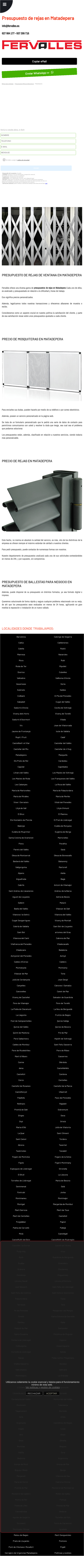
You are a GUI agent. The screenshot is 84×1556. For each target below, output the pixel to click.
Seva (63, 1115)
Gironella (63, 1168)
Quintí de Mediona (21, 1032)
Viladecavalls (63, 944)
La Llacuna (63, 1174)
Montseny (62, 967)
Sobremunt (63, 1109)
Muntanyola (21, 967)
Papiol (63, 1222)
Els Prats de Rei (21, 761)
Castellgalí (63, 1233)
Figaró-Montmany (63, 1162)
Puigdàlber (21, 1222)
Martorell (63, 867)
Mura (21, 660)
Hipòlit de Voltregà (62, 1038)
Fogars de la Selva (63, 1157)
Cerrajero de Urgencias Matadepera (21, 1553)
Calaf (63, 737)
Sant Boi (21, 932)
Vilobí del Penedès (63, 802)
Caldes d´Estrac (21, 961)
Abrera (21, 1145)
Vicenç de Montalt (63, 920)
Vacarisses (21, 684)
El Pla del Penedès (63, 696)
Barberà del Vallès (21, 861)
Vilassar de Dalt (63, 908)
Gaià (63, 1186)
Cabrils (21, 885)
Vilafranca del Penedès (21, 944)
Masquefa (63, 755)
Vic (21, 725)
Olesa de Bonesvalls (63, 855)
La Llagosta (21, 1015)
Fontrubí (21, 1192)
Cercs (21, 1080)
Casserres (63, 1056)
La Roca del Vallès (63, 784)
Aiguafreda (21, 879)
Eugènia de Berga (63, 831)
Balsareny (62, 861)
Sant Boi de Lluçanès (62, 926)
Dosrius (21, 672)
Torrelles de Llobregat (21, 1180)
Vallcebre (21, 678)
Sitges (21, 1115)
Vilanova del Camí (21, 938)
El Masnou (63, 814)
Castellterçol (21, 1092)
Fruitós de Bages (63, 1015)
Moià (21, 1233)
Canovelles (21, 991)
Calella (21, 648)
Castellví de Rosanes (21, 1086)
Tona (63, 973)
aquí (46, 183)
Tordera (63, 1139)
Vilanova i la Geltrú (21, 914)
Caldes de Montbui (21, 1044)
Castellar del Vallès (62, 743)
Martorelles (63, 837)
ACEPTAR (52, 1393)
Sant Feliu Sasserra (63, 1044)
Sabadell (21, 702)
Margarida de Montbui (63, 1204)
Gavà (63, 849)
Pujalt (62, 1547)
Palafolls (21, 1097)
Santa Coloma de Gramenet (21, 837)
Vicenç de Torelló (63, 713)
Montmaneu (21, 1198)
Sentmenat (21, 1186)
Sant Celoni (21, 1139)
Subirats (21, 690)
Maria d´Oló (21, 1127)
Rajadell (62, 1103)
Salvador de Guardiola (63, 997)
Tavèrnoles (21, 1151)
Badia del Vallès (21, 908)
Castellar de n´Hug (63, 749)
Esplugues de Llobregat (21, 1168)
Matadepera (21, 755)
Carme (21, 1062)
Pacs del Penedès (63, 1097)
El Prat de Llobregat (63, 820)
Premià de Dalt (21, 1109)
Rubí (63, 660)
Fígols (21, 1162)
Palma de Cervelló (21, 1227)
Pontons (63, 1541)
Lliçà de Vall (21, 808)
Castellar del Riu (21, 749)
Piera (21, 843)
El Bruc (21, 814)
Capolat (21, 766)
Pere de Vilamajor (21, 1003)
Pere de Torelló (63, 1003)
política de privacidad (23, 160)
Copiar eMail (39, 61)
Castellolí (63, 1216)
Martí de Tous (63, 1210)
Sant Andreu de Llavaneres (21, 891)
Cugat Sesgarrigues (21, 920)
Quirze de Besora (63, 1027)
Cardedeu (62, 761)
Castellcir (21, 1074)
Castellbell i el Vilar (21, 743)
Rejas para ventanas (7, 83)
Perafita (63, 843)
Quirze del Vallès (21, 1027)
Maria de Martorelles (21, 790)
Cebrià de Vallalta (21, 926)
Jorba (63, 1192)
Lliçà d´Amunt (63, 808)
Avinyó (63, 956)
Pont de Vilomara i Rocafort (21, 1547)
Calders (62, 961)
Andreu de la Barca (62, 891)
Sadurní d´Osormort (21, 719)
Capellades (63, 766)
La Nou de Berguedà (63, 1009)
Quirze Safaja (63, 1021)
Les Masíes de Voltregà (62, 772)
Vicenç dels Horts (21, 713)
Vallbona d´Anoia (62, 678)
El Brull (21, 1174)
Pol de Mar (63, 1032)
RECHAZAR (34, 1393)
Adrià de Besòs (63, 897)
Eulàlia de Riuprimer (21, 831)
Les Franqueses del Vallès (63, 778)
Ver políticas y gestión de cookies (43, 1387)
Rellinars (21, 1103)
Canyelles (21, 985)
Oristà (63, 1121)
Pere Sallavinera (21, 1038)
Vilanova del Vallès (63, 914)
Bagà (63, 879)
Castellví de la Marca (63, 1086)
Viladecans (21, 950)
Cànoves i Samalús (62, 985)
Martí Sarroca (21, 1210)
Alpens (21, 873)
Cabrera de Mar (63, 938)
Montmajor (63, 1198)
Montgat (21, 1204)
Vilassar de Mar (21, 973)
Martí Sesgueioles (63, 1535)
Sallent (21, 902)
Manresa (21, 654)
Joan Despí (63, 979)
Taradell (63, 1151)
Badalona (63, 950)
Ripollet (62, 666)
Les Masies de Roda (21, 778)
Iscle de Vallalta (63, 731)
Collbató (21, 696)
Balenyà (21, 826)
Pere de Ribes (62, 1050)
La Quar (21, 1133)
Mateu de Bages (21, 1535)
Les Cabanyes (21, 784)
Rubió (63, 648)
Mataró (63, 902)
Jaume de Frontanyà (21, 731)
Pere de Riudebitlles (21, 1050)
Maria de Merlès (63, 796)
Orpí (21, 1121)
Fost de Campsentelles (21, 1021)
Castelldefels (63, 1068)
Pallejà (63, 1227)
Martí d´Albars (21, 1056)
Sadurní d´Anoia (21, 707)
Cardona (63, 1074)
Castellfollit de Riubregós (62, 1239)
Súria (63, 684)
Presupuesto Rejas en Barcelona (24, 83)
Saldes (63, 690)
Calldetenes (63, 642)
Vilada (63, 719)
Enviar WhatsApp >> (39, 73)
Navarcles (62, 654)
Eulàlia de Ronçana (62, 826)
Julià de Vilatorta (63, 1127)
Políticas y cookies (63, 1553)
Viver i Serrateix (21, 802)
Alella (63, 873)
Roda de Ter (21, 666)
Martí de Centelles (21, 1216)
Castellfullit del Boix (21, 1239)
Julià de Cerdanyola (21, 979)
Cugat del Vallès (63, 702)
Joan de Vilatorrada (63, 725)
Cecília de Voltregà (62, 707)
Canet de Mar (63, 991)
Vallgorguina (21, 867)
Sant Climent (63, 1133)
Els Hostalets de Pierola (21, 820)
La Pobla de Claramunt (21, 1009)
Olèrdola (63, 1062)
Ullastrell (63, 1092)
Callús (21, 642)
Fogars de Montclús (21, 1157)
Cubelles (63, 672)
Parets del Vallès (21, 849)
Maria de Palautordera (63, 790)
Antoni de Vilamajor (63, 885)
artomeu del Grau (63, 932)
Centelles (63, 1080)
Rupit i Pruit (21, 737)
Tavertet (63, 1145)
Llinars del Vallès (21, 772)
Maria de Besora (63, 1180)
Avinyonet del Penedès (21, 956)
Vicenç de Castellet (21, 997)
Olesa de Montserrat (21, 855)
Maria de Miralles (21, 796)
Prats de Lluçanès (21, 1541)
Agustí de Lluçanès (21, 897)
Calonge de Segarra (63, 636)
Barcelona (21, 636)
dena (21, 1068)
